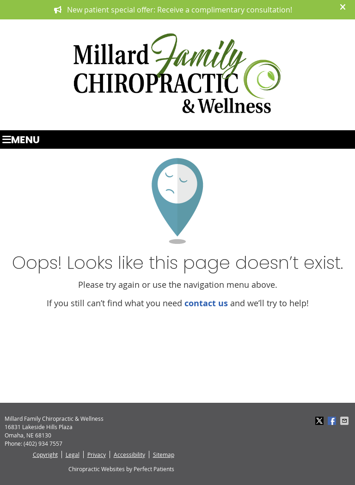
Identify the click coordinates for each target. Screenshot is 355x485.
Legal (73, 454)
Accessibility (129, 454)
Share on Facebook (333, 421)
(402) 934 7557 (43, 443)
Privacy (96, 454)
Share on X (320, 421)
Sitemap (163, 454)
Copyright (45, 454)
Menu (21, 139)
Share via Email (345, 421)
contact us (206, 303)
